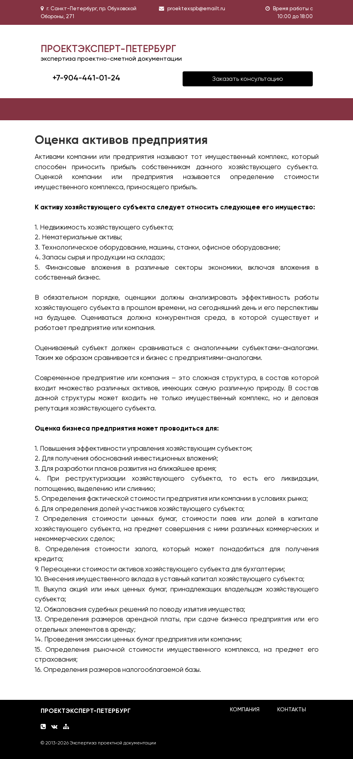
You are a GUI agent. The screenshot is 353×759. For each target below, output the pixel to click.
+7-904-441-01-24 (86, 77)
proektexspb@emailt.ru (196, 8)
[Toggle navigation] (52, 109)
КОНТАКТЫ (291, 709)
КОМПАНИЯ (245, 709)
